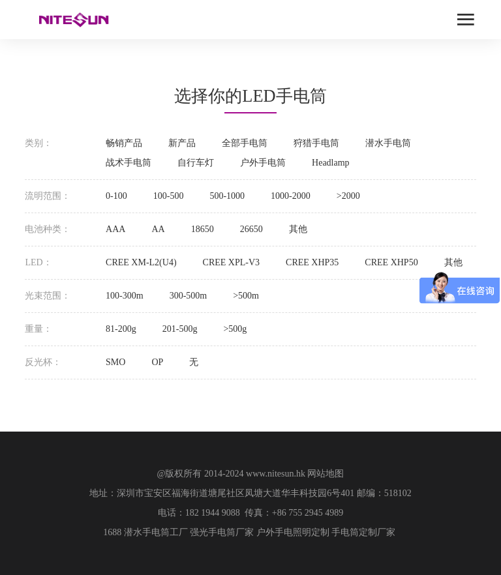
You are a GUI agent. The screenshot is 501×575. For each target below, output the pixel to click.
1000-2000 (291, 196)
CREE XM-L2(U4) (141, 262)
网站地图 (325, 474)
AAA (115, 229)
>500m (246, 296)
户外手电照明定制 (292, 532)
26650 (251, 229)
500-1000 (227, 196)
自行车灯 (195, 163)
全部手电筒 (244, 143)
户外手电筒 (263, 163)
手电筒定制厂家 (363, 532)
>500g (235, 329)
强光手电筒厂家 (222, 532)
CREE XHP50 (391, 262)
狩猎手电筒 (316, 143)
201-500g (180, 329)
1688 (112, 532)
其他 (298, 229)
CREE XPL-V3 (231, 262)
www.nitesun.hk (275, 474)
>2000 (348, 196)
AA (157, 229)
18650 (202, 229)
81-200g (121, 329)
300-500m (188, 296)
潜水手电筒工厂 (156, 532)
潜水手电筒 (388, 143)
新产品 (182, 143)
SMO (115, 362)
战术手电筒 (128, 163)
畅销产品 (124, 143)
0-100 (116, 196)
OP (157, 362)
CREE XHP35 (312, 262)
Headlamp (331, 163)
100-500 (168, 196)
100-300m (125, 296)
